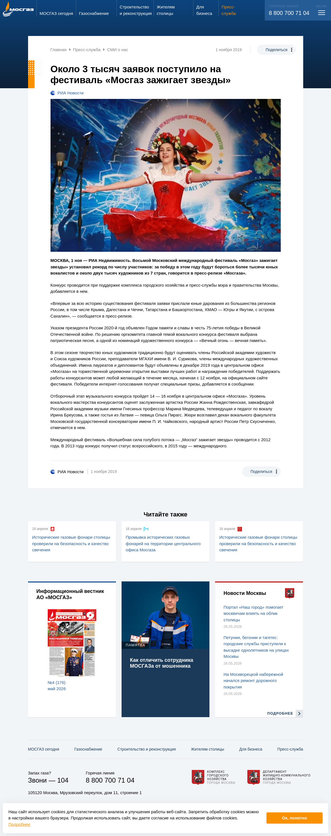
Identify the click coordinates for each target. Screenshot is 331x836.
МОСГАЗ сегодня (43, 749)
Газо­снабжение (88, 749)
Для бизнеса (250, 749)
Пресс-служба (290, 749)
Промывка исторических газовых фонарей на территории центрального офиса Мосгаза (163, 543)
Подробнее (19, 824)
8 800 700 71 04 (289, 13)
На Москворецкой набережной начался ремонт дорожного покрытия (253, 680)
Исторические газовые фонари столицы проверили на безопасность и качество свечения (71, 543)
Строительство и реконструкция (146, 749)
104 (63, 780)
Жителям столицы (207, 749)
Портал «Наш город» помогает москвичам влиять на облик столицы (253, 613)
